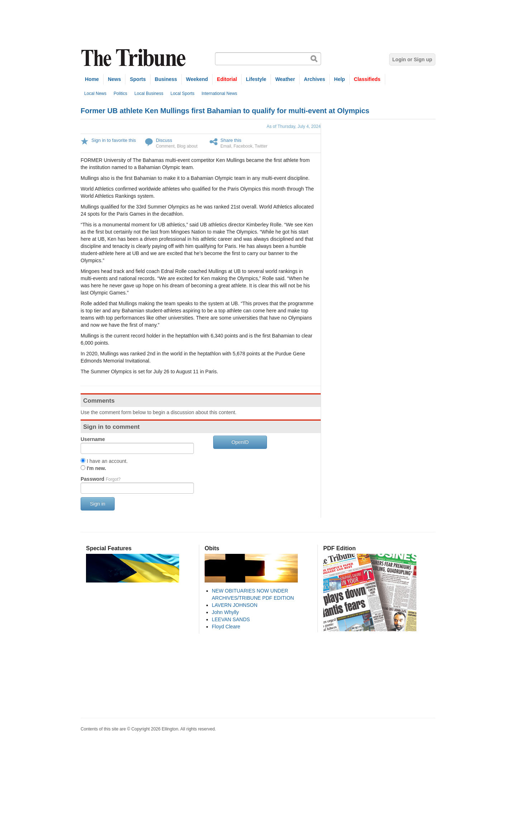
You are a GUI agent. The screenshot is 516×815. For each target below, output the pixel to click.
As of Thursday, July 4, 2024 (294, 126)
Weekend (197, 79)
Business (166, 79)
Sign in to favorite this (113, 140)
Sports (137, 79)
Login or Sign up (412, 59)
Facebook (243, 146)
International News (219, 93)
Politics (120, 93)
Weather (285, 79)
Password (100, 479)
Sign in (97, 504)
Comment (165, 146)
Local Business (148, 93)
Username (93, 439)
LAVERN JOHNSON (234, 605)
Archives (314, 79)
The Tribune (134, 58)
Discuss (164, 140)
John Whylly (225, 612)
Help (339, 79)
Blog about (187, 146)
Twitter (261, 146)
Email (225, 146)
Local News (95, 93)
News (114, 79)
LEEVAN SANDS (231, 619)
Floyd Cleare (226, 626)
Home (92, 79)
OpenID (240, 442)
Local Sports (183, 93)
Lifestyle (256, 79)
